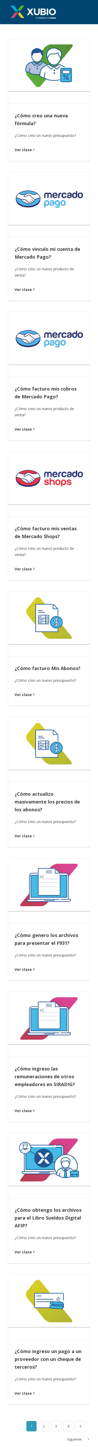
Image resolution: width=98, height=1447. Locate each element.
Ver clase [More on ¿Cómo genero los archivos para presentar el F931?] (23, 969)
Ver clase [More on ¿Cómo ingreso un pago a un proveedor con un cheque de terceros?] (23, 1393)
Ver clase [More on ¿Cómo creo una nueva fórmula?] (23, 149)
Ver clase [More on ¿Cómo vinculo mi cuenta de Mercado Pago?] (23, 289)
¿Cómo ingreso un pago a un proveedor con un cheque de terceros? (48, 1359)
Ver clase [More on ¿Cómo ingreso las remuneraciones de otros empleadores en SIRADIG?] (23, 1110)
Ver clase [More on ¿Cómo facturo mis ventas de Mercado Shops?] (23, 568)
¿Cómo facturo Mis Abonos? (47, 668)
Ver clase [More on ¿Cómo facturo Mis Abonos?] (23, 694)
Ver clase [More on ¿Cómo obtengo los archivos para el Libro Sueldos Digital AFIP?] (23, 1252)
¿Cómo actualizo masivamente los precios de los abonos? (47, 802)
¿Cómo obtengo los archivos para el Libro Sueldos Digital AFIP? (48, 1218)
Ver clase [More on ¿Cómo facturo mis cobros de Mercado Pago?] (23, 429)
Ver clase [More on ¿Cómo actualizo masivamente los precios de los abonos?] (23, 835)
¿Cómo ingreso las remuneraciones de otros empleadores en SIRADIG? (45, 1076)
